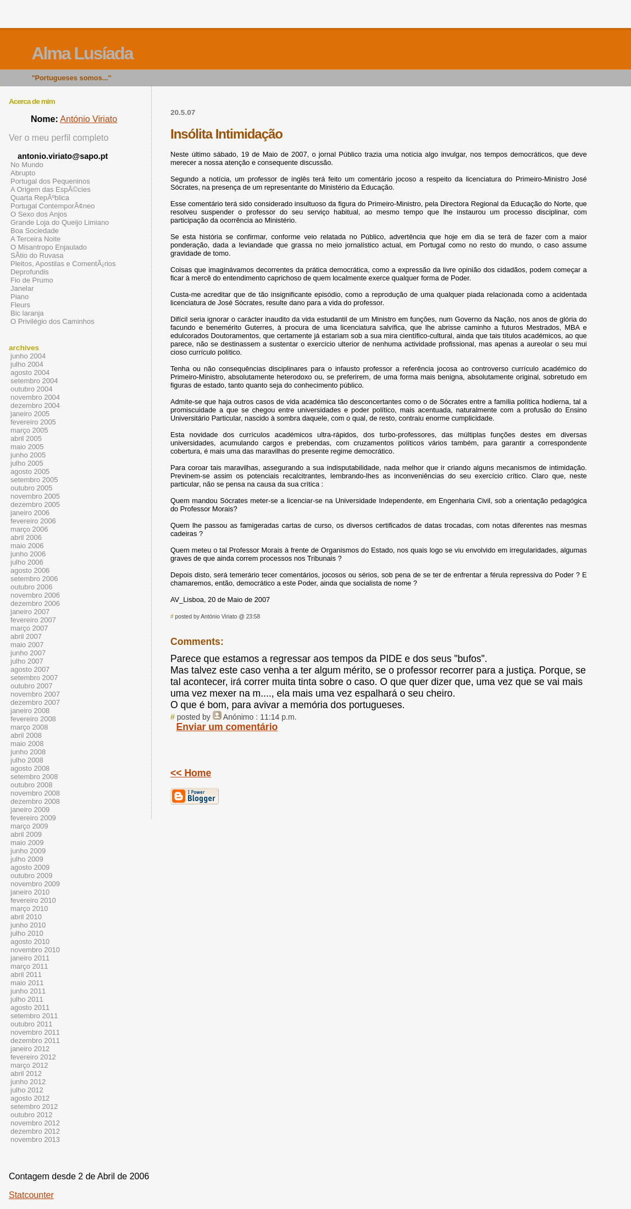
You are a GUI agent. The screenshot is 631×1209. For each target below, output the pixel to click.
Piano (19, 296)
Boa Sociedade (34, 231)
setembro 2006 (34, 579)
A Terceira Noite (35, 239)
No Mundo (26, 165)
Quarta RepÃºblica (39, 198)
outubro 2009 (31, 875)
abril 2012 (26, 1073)
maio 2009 (27, 842)
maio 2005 (27, 447)
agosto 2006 (29, 570)
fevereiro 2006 (33, 521)
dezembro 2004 (35, 405)
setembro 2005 (34, 480)
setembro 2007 (34, 677)
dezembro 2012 (35, 1131)
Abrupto (22, 173)
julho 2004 (26, 364)
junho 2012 (28, 1082)
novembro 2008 (35, 793)
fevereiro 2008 (33, 719)
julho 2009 (26, 859)
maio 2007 (27, 645)
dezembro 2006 (35, 603)
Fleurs (20, 305)
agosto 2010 (29, 941)
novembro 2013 (35, 1139)
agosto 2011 (29, 1007)
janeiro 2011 (29, 958)
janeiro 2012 (29, 1049)
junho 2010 (28, 925)
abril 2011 (26, 974)
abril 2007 (26, 636)
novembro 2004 (35, 397)
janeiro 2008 (29, 710)
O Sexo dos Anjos (38, 214)
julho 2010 (26, 933)
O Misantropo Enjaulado (48, 247)
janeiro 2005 (29, 414)
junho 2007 (28, 653)
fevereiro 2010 (33, 900)
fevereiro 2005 (33, 422)
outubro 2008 (31, 785)
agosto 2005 (29, 471)
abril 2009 (26, 834)
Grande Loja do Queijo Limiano (59, 222)
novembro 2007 (35, 694)
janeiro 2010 (29, 892)
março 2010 (29, 908)
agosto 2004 (29, 372)
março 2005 (29, 430)
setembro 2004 (34, 381)
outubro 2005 (31, 488)
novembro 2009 (35, 884)
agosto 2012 (29, 1098)
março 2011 (29, 966)
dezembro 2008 (35, 801)
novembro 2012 (35, 1123)
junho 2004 (28, 356)
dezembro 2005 (35, 504)
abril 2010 (26, 917)
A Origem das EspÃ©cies (50, 189)
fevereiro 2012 (33, 1057)
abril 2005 (26, 438)
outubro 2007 (31, 686)
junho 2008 (28, 752)
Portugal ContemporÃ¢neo (52, 206)
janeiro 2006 (29, 513)
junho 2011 (28, 991)
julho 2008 (26, 760)
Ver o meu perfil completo (58, 137)
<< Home (190, 773)
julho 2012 (26, 1090)
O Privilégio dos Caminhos (52, 321)
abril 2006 (26, 537)
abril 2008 (26, 735)
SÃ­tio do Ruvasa (37, 255)
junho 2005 (28, 455)
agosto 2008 (29, 768)
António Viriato (88, 119)
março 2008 (29, 727)
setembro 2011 (34, 1016)
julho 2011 (26, 999)
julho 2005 (26, 463)
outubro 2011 (31, 1024)
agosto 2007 (29, 669)
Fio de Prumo (31, 280)
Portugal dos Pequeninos (50, 181)
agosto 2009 (29, 867)
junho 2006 (28, 554)
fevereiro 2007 (33, 620)
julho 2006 (26, 562)
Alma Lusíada (81, 53)
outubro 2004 (31, 389)
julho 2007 (26, 661)
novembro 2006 (35, 595)
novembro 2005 (35, 496)
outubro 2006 (31, 587)
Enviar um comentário (227, 726)
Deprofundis (29, 272)
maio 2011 (27, 983)
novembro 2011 (35, 1032)
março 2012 (29, 1065)
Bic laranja (26, 313)
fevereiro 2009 (33, 818)
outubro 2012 (31, 1115)
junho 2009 (28, 851)
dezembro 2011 (35, 1040)
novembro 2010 (35, 950)
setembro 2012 (34, 1106)
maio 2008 (27, 743)
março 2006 (29, 529)
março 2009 (29, 826)
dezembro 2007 (35, 702)
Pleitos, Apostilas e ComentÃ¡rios (63, 264)
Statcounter (31, 1195)
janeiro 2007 (29, 612)
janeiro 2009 (29, 809)
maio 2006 (27, 546)
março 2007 (29, 628)
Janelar (22, 288)
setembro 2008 (34, 776)
